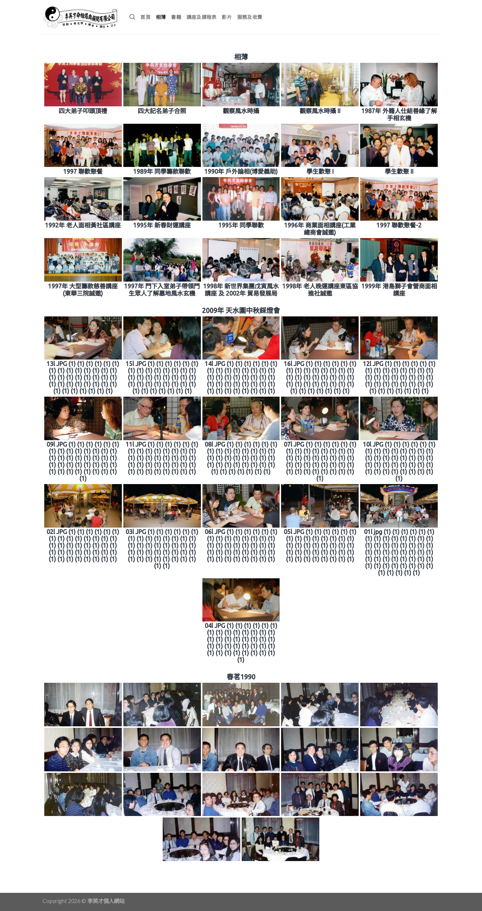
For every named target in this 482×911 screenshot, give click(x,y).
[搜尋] (132, 17)
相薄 (161, 17)
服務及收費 (249, 17)
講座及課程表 (202, 17)
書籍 (176, 17)
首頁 (145, 17)
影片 (227, 17)
